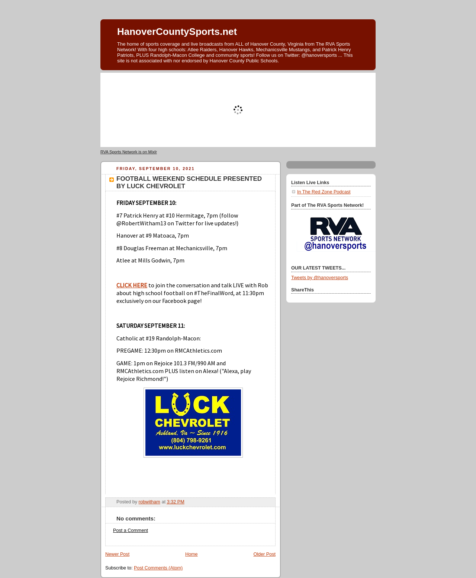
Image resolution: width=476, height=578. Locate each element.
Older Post (264, 554)
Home (191, 554)
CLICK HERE (131, 285)
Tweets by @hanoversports (319, 277)
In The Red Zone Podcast (323, 192)
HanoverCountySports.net (177, 31)
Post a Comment (130, 530)
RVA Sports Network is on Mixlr (128, 152)
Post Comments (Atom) (158, 568)
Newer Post (117, 554)
